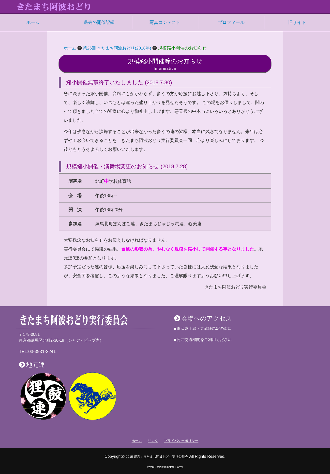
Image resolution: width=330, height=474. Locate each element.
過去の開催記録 (99, 22)
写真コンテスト (165, 22)
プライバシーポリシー (181, 441)
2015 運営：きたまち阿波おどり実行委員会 (157, 456)
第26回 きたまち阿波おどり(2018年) (120, 48)
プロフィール (231, 22)
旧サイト (297, 22)
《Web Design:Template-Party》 (165, 467)
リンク (153, 441)
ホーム (33, 22)
